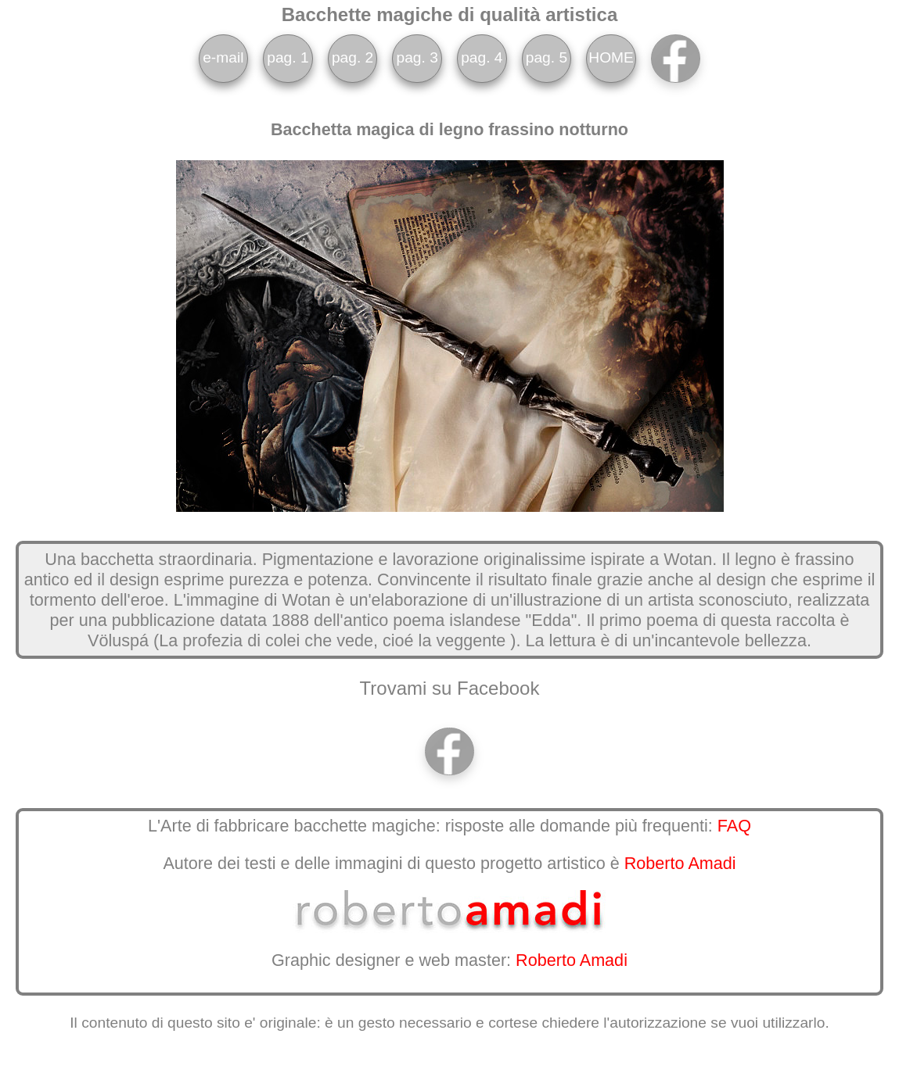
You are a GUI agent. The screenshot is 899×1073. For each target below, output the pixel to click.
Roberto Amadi (680, 863)
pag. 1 (287, 57)
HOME (611, 57)
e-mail (223, 57)
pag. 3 (417, 57)
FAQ (734, 825)
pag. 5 (546, 57)
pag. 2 (352, 57)
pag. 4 (481, 57)
